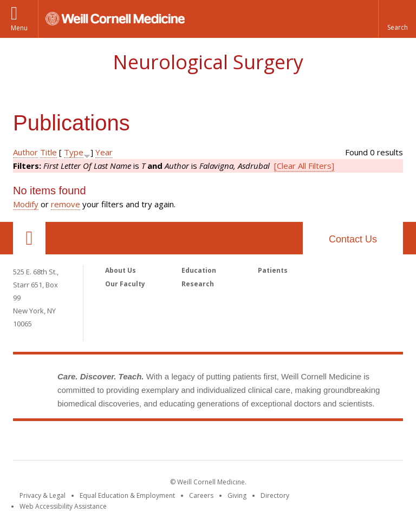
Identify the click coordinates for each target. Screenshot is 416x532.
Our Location (29, 238)
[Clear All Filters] (304, 165)
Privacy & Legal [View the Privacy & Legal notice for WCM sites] (43, 495)
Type (73, 152)
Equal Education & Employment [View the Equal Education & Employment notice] (127, 495)
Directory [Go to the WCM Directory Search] (275, 495)
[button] (397, 19)
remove (65, 204)
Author (25, 152)
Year (104, 152)
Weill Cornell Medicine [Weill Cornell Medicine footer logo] (208, 442)
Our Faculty (125, 283)
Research (197, 283)
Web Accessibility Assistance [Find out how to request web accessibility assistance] (63, 506)
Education (198, 270)
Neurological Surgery (208, 62)
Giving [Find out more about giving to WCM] (236, 495)
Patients (273, 270)
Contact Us (353, 239)
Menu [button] (19, 27)
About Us (120, 270)
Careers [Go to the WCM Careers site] (201, 495)
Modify (25, 204)
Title (48, 152)
